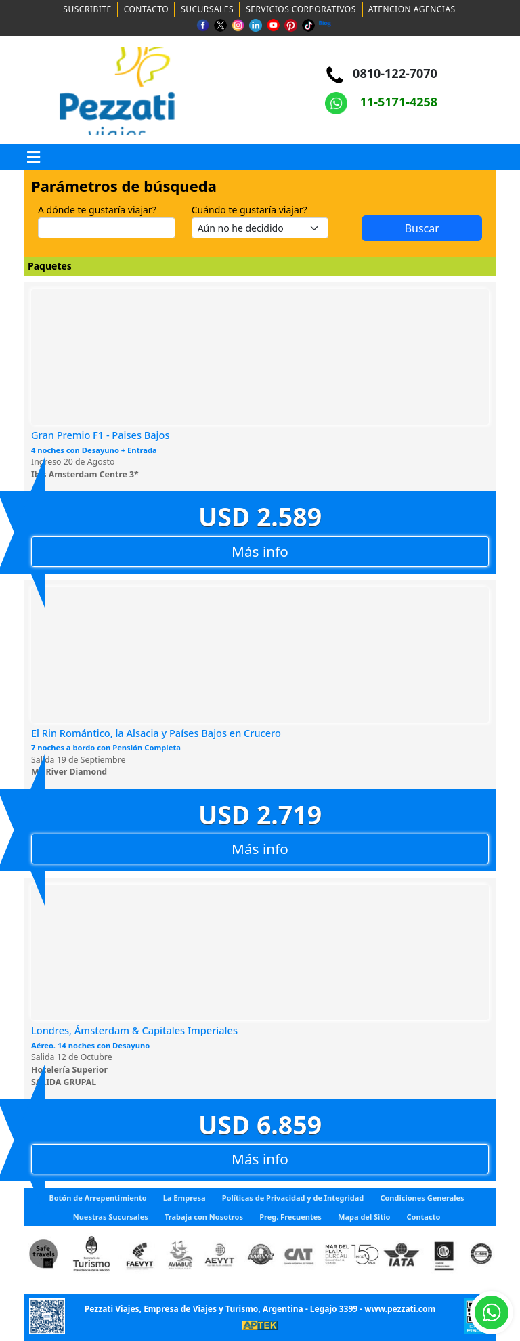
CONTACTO (146, 9)
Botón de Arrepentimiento (97, 1198)
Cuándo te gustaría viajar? (249, 209)
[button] (33, 157)
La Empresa (184, 1198)
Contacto (424, 1217)
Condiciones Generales (422, 1198)
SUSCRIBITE (87, 9)
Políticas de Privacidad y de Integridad (293, 1198)
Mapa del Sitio (364, 1217)
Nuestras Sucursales (110, 1217)
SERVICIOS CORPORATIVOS (301, 9)
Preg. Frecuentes (290, 1217)
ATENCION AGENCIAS (412, 9)
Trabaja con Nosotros (204, 1217)
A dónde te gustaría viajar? (97, 209)
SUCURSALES (207, 9)
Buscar (413, 228)
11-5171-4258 (381, 101)
